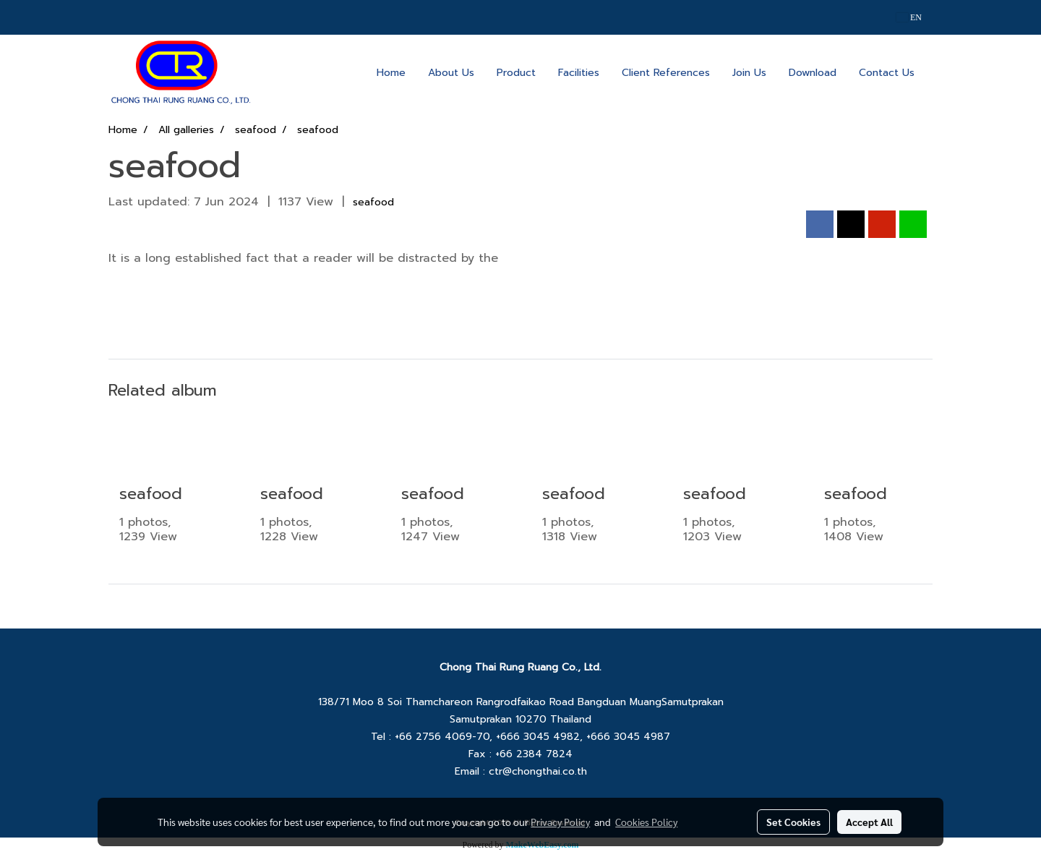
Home (391, 72)
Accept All (869, 821)
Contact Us (886, 72)
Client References (666, 72)
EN (909, 17)
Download (812, 72)
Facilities (578, 72)
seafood (373, 202)
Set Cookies (793, 821)
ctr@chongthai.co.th (538, 771)
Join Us (749, 72)
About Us (451, 72)
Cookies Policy (646, 821)
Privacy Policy (560, 821)
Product (516, 72)
